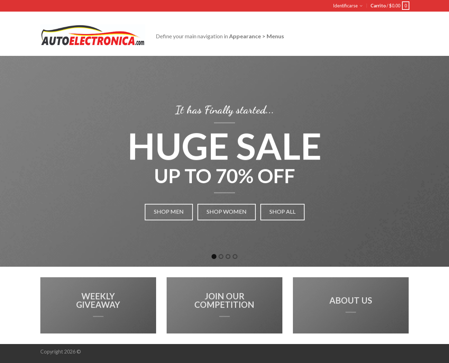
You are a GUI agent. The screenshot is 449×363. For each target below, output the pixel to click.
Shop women (226, 209)
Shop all (283, 209)
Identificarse (345, 5)
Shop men (167, 209)
